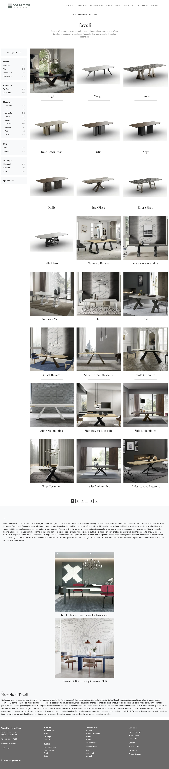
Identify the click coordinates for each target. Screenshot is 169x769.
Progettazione (113, 5)
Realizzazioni (96, 5)
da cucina (7, 89)
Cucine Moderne (50, 747)
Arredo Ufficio (134, 746)
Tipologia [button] (7, 160)
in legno (6, 117)
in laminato (7, 113)
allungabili (7, 164)
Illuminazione (134, 736)
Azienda (69, 5)
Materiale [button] (7, 102)
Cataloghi (129, 5)
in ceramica (7, 106)
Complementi (134, 738)
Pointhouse (7, 76)
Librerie (89, 731)
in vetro (6, 135)
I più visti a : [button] (8, 181)
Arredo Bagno (91, 742)
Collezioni (82, 5)
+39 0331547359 (10, 739)
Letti (88, 750)
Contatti (155, 5)
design (5, 148)
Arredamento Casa (84, 14)
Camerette (133, 728)
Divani (88, 740)
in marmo (6, 120)
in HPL (5, 109)
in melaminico (8, 124)
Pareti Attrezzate (93, 734)
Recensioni (143, 5)
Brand (46, 734)
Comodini (90, 753)
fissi (5, 171)
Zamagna (6, 65)
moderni (6, 151)
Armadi (89, 756)
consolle (6, 168)
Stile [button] (5, 144)
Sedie (46, 756)
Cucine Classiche (50, 750)
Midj (4, 69)
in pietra (6, 131)
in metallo (7, 128)
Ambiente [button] (7, 85)
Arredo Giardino (135, 754)
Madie (88, 737)
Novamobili (7, 73)
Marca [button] (6, 62)
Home (74, 14)
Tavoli (95, 14)
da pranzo (7, 93)
